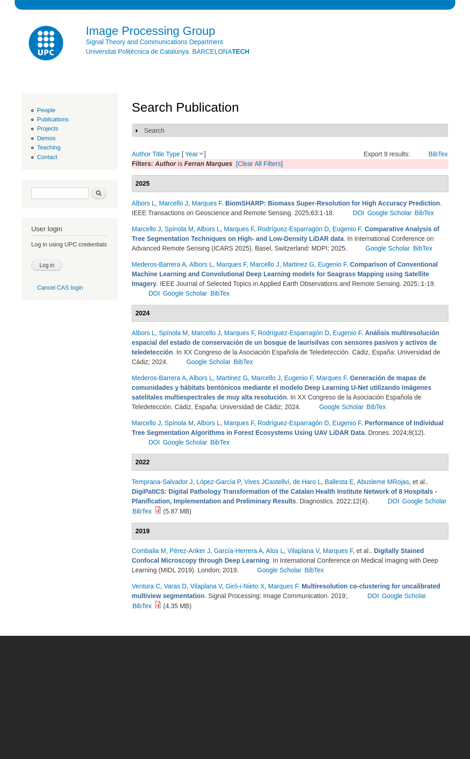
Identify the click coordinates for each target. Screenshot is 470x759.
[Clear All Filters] (259, 163)
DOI (358, 213)
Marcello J (173, 203)
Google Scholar (389, 213)
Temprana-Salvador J (162, 481)
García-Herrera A (238, 550)
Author (141, 154)
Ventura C (146, 586)
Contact (47, 157)
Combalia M (149, 550)
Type (172, 154)
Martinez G (298, 264)
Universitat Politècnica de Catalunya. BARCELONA (167, 51)
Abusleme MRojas (383, 481)
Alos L (275, 550)
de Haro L (307, 481)
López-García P (218, 481)
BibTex (438, 154)
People (46, 110)
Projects (47, 128)
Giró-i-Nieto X (244, 586)
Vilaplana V (303, 550)
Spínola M (179, 229)
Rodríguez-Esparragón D (293, 229)
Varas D (175, 586)
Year (191, 154)
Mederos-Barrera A (159, 264)
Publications (53, 119)
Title (158, 154)
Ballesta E (339, 481)
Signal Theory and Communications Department (154, 42)
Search (154, 130)
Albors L (143, 203)
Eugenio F (346, 229)
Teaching (49, 147)
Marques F (207, 203)
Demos (46, 138)
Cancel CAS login (60, 287)
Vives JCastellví (267, 481)
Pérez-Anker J (189, 550)
